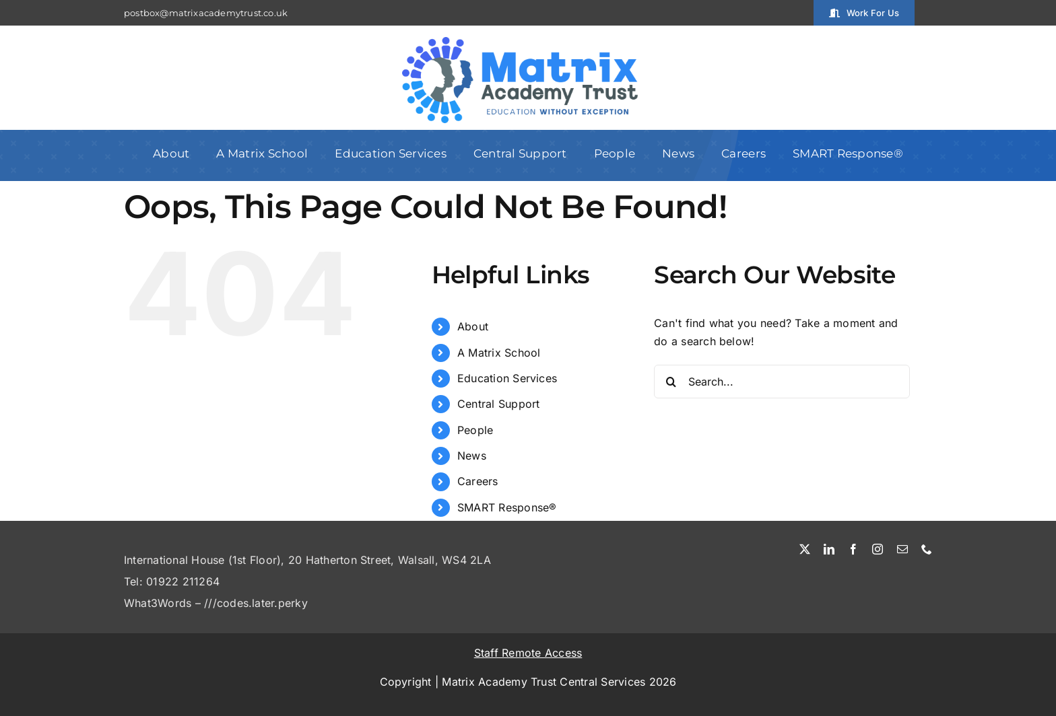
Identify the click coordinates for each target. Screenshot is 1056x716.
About (472, 326)
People (475, 430)
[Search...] (782, 381)
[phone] (926, 549)
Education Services (507, 378)
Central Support (498, 403)
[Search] (671, 381)
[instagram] (877, 549)
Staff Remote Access (528, 652)
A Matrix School (499, 352)
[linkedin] (829, 549)
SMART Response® (507, 507)
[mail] (902, 549)
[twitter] (804, 549)
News (471, 455)
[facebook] (853, 549)
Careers (477, 481)
